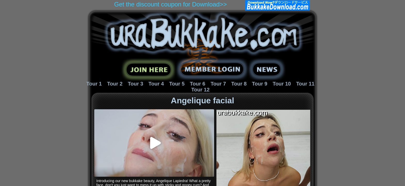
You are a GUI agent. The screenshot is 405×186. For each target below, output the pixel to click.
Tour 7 (218, 84)
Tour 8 (239, 84)
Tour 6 (197, 84)
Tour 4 (156, 84)
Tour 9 (259, 84)
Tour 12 (200, 89)
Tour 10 (281, 84)
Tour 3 (135, 84)
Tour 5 (177, 84)
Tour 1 (94, 84)
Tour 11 (305, 84)
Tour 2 (115, 84)
